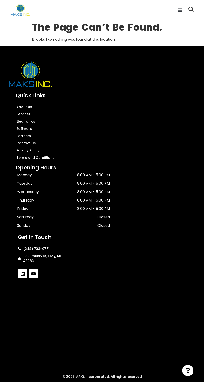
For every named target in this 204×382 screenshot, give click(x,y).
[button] (180, 10)
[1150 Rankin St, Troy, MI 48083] (102, 327)
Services (23, 114)
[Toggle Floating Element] (187, 370)
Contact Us (26, 143)
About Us (24, 107)
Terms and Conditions (35, 157)
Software (24, 128)
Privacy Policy (27, 150)
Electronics (25, 121)
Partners (23, 135)
